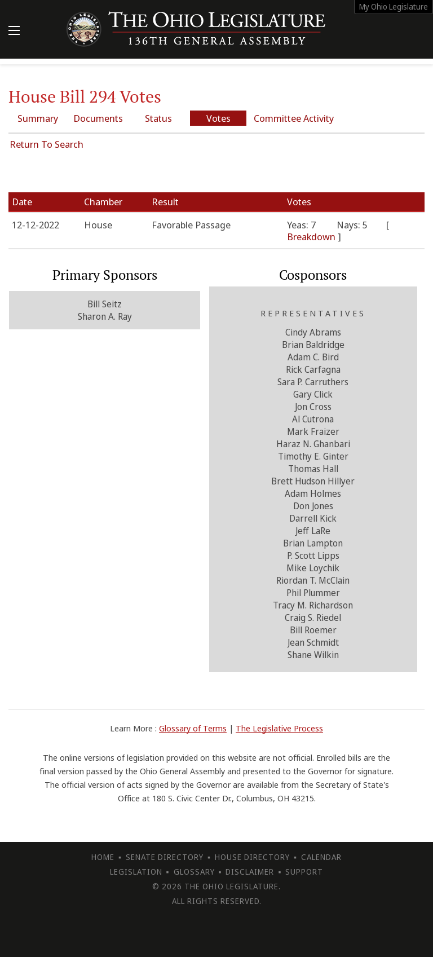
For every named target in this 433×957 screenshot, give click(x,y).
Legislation (136, 871)
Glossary (194, 871)
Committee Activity (294, 118)
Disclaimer (250, 871)
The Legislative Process (279, 728)
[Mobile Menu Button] (14, 31)
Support (304, 871)
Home (102, 857)
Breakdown (312, 236)
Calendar (321, 857)
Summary (37, 118)
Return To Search (46, 144)
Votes (218, 118)
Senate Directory (165, 857)
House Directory (252, 857)
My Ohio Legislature (393, 6)
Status (158, 118)
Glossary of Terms (193, 728)
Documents (98, 118)
